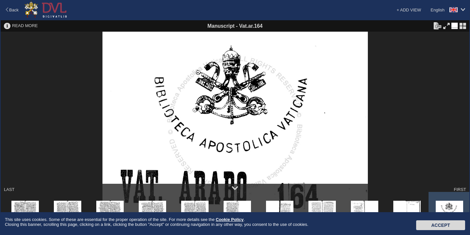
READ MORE (25, 25)
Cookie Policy (229, 219)
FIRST (460, 189)
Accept (440, 225)
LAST (9, 189)
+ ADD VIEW (409, 10)
